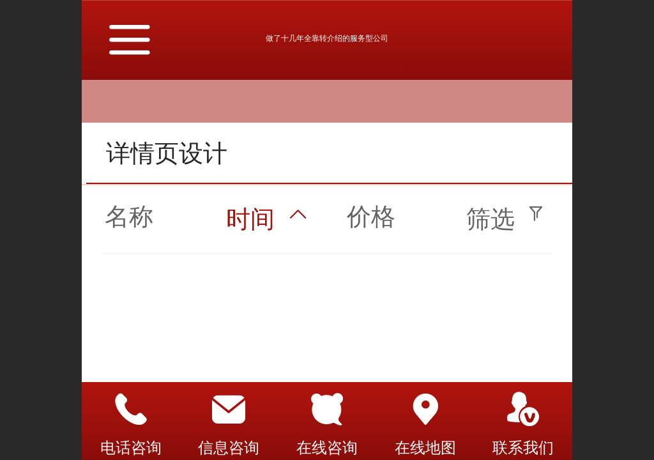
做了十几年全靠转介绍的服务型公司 (327, 38)
